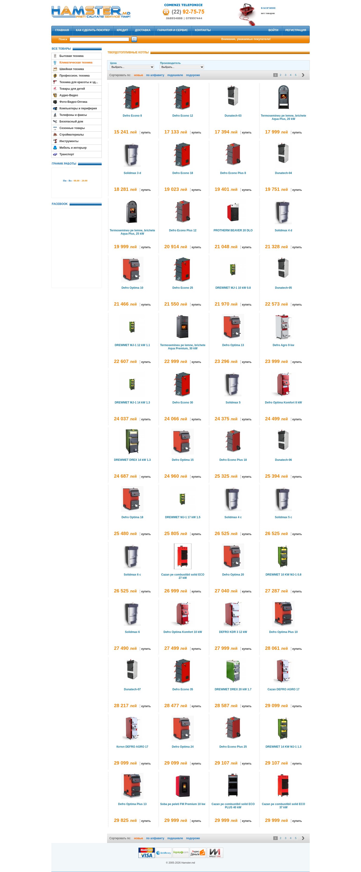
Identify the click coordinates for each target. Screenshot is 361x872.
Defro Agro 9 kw (283, 345)
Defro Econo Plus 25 (233, 746)
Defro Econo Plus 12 (183, 230)
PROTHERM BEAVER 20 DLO (233, 230)
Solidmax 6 (132, 632)
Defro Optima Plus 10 (283, 632)
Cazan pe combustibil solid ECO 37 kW (283, 805)
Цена (113, 63)
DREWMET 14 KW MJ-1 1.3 (283, 746)
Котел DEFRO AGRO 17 (132, 746)
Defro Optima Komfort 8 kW (283, 402)
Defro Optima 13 (233, 345)
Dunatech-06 (283, 460)
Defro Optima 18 (132, 517)
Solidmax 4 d (283, 230)
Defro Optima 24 (183, 746)
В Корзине (268, 8)
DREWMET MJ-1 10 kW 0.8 (233, 287)
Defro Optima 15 (183, 460)
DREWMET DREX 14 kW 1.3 (132, 460)
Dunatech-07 (132, 689)
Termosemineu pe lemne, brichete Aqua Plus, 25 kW (132, 232)
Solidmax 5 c (283, 517)
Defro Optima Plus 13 (132, 804)
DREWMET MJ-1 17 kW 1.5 (183, 517)
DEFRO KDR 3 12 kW (233, 632)
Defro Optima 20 (233, 574)
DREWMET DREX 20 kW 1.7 (233, 689)
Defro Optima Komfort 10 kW (183, 632)
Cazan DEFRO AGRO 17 (283, 689)
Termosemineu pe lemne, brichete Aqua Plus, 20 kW (283, 117)
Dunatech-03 (233, 115)
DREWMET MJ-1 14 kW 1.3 (132, 402)
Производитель (170, 63)
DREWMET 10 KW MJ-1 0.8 (283, 574)
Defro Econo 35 (182, 689)
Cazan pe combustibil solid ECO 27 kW (182, 576)
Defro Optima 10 (132, 287)
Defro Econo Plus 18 (233, 460)
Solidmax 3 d (132, 173)
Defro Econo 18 (182, 173)
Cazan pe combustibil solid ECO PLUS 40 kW (233, 805)
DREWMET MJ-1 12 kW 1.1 (132, 345)
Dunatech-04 (283, 173)
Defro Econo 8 (132, 115)
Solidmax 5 (233, 402)
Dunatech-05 (283, 287)
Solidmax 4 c (233, 517)
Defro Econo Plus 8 (233, 173)
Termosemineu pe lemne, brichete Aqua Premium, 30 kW (182, 347)
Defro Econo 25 (182, 287)
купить (146, 132)
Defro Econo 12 (182, 115)
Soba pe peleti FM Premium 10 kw (182, 804)
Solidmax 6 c (132, 574)
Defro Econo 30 (182, 402)
